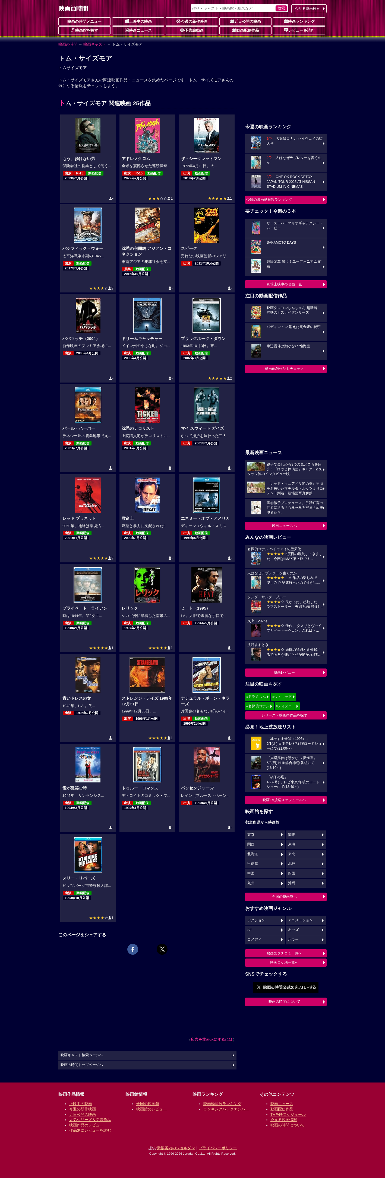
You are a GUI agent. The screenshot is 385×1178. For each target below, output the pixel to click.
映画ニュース (138, 30)
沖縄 (291, 883)
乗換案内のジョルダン (176, 1148)
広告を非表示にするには (212, 1039)
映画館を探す (84, 30)
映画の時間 (67, 44)
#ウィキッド (282, 697)
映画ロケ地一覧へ (284, 962)
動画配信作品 (245, 30)
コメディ (254, 939)
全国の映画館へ (284, 896)
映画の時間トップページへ (82, 1065)
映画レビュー (284, 672)
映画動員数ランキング (222, 1103)
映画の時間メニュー (84, 21)
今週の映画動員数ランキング (269, 200)
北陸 (291, 863)
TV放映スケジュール (288, 1114)
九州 (250, 883)
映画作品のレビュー (86, 1125)
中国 (250, 873)
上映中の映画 (138, 21)
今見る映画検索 (307, 9)
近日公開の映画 (245, 21)
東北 (291, 854)
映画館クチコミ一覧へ (284, 953)
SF (249, 930)
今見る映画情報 (283, 1119)
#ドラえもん (256, 697)
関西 (250, 844)
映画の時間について (284, 1001)
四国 (291, 873)
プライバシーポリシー (218, 1148)
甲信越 (252, 863)
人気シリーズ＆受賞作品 (90, 1119)
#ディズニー (285, 706)
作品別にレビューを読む (90, 1130)
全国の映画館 (147, 1103)
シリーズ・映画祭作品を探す (284, 715)
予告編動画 (192, 30)
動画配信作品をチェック (284, 369)
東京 (250, 835)
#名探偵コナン (257, 706)
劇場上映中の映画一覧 (284, 284)
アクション (256, 920)
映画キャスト (94, 44)
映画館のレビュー (151, 1109)
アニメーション (300, 920)
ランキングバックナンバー (226, 1109)
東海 (291, 844)
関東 (291, 835)
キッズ (293, 930)
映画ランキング (299, 21)
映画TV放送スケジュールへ (284, 800)
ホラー (293, 939)
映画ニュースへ (284, 526)
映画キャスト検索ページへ (82, 1055)
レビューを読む (299, 30)
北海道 (252, 854)
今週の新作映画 (191, 21)
